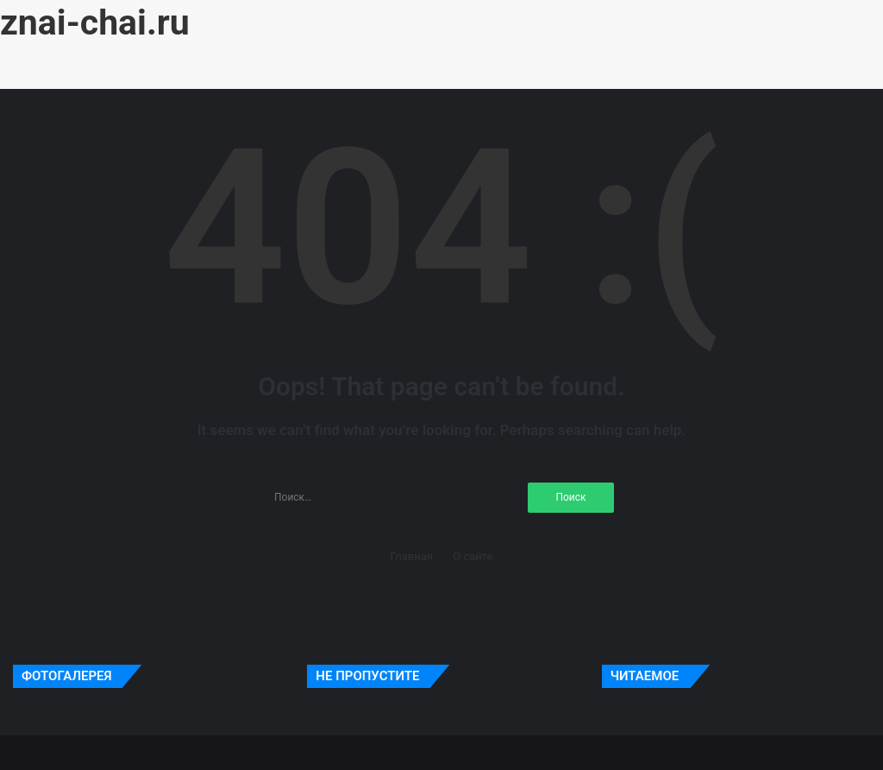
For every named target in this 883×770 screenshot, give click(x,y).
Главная (412, 556)
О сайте (472, 556)
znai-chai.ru (95, 22)
